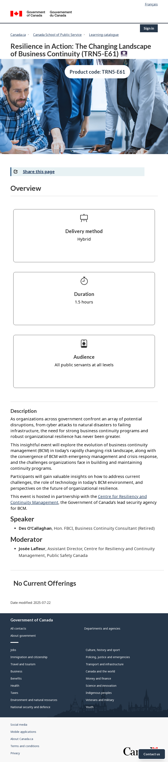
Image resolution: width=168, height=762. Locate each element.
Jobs (13, 650)
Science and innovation (101, 686)
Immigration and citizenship (28, 657)
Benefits (16, 678)
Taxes (14, 693)
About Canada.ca (21, 739)
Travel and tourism (22, 664)
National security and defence (30, 707)
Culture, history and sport (103, 650)
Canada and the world (100, 671)
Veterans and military (100, 700)
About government (23, 636)
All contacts (18, 628)
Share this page (39, 171)
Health (14, 686)
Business (16, 671)
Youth (90, 707)
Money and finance (98, 678)
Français (151, 4)
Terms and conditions (24, 746)
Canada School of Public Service (57, 34)
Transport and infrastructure (105, 664)
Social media (18, 724)
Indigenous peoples (99, 693)
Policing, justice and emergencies (108, 657)
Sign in (149, 28)
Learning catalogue (104, 34)
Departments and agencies (102, 628)
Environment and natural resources (33, 700)
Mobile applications (23, 732)
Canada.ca (18, 34)
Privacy (15, 753)
